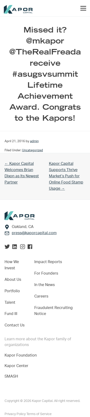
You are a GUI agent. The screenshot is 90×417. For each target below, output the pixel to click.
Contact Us (14, 325)
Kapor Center (17, 366)
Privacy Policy (15, 414)
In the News (44, 285)
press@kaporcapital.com (34, 233)
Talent (10, 302)
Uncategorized (32, 150)
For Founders (46, 273)
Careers (41, 296)
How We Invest (12, 265)
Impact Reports (48, 262)
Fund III (11, 314)
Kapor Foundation (22, 355)
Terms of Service (39, 414)
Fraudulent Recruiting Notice (53, 311)
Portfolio (12, 291)
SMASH (11, 376)
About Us (13, 280)
